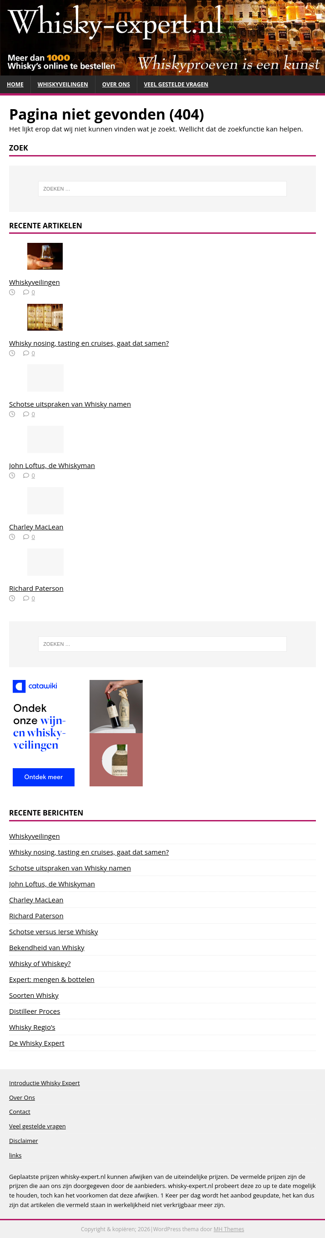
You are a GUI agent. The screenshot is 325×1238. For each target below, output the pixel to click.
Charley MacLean (36, 526)
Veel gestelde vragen (176, 84)
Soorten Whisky (34, 995)
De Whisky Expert (37, 1042)
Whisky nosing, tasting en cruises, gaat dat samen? (89, 342)
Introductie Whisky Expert (44, 1083)
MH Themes (229, 1229)
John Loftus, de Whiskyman (52, 465)
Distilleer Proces (34, 1011)
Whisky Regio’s (32, 1027)
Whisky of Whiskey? (40, 963)
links (15, 1155)
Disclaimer (23, 1141)
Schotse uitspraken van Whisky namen (70, 403)
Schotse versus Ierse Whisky (53, 931)
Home (15, 84)
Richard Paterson (36, 588)
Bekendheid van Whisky (47, 947)
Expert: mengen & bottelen (52, 979)
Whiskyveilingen (63, 84)
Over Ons (116, 84)
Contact (19, 1111)
